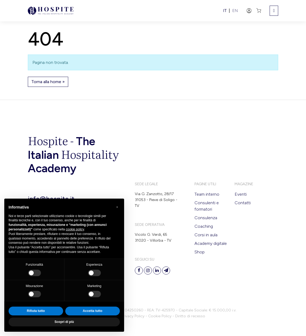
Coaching (203, 226)
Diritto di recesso (190, 316)
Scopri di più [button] (64, 322)
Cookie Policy (159, 316)
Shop (199, 251)
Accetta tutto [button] (92, 311)
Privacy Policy (132, 316)
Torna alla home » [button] (48, 81)
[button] (117, 207)
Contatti (243, 202)
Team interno (206, 194)
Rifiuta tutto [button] (36, 311)
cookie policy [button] (75, 229)
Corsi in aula (205, 234)
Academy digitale (210, 243)
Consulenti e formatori (206, 206)
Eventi (241, 194)
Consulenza (205, 217)
